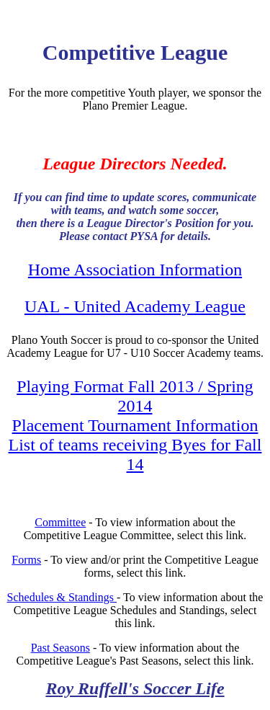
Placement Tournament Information (135, 425)
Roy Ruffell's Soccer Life (134, 688)
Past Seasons (60, 648)
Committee (60, 522)
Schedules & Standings (62, 597)
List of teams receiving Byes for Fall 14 (135, 454)
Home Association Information (135, 269)
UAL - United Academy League (135, 306)
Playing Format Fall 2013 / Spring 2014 (135, 396)
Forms (26, 560)
